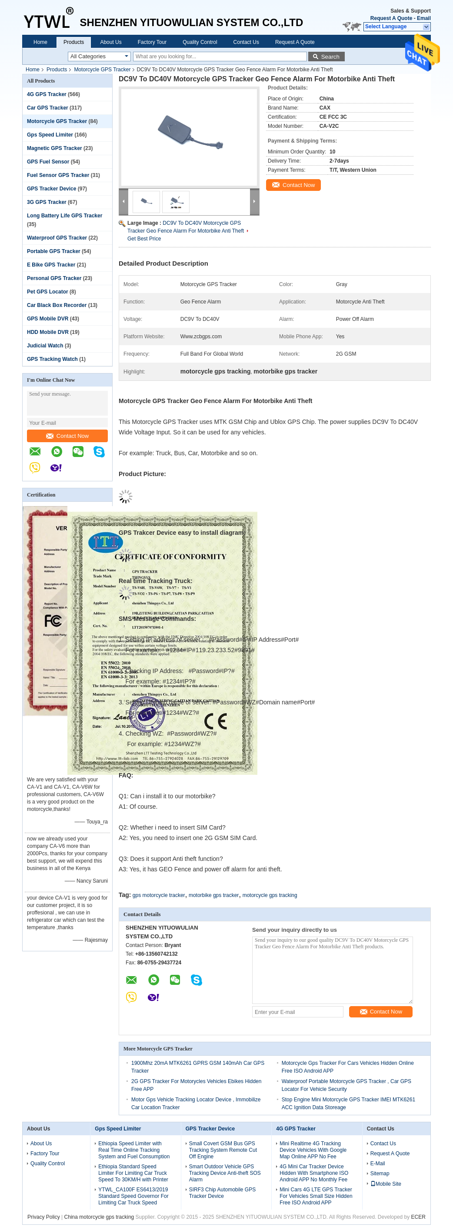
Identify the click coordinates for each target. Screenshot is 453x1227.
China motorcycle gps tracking (99, 1217)
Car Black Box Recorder (57, 305)
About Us (110, 42)
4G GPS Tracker (47, 94)
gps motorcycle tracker (159, 895)
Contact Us (246, 42)
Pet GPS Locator (47, 292)
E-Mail (377, 1163)
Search (330, 56)
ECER (418, 1217)
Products (73, 42)
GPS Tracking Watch (52, 359)
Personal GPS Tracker (54, 278)
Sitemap (380, 1173)
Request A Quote (391, 18)
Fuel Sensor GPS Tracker (58, 175)
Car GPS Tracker (47, 108)
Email (424, 18)
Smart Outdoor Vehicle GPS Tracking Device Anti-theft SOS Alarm (225, 1173)
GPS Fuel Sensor (48, 162)
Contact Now (67, 436)
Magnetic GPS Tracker (54, 148)
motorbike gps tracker (214, 895)
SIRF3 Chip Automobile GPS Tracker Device (222, 1193)
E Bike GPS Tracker (51, 265)
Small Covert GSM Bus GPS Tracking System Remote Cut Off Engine (223, 1150)
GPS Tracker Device (51, 189)
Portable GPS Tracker (53, 251)
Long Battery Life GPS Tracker (64, 216)
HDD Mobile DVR (48, 332)
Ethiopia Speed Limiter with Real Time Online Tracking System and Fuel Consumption (134, 1150)
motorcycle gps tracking (270, 895)
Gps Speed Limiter (50, 135)
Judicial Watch (45, 346)
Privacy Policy (43, 1217)
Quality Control (200, 42)
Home (40, 42)
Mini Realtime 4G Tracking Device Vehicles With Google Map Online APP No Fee (313, 1150)
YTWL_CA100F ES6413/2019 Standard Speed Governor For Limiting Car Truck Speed (133, 1196)
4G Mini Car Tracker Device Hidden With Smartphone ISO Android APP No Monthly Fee (314, 1173)
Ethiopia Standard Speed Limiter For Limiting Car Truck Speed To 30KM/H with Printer (133, 1173)
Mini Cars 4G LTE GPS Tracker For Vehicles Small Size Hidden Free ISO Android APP (316, 1196)
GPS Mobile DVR (47, 319)
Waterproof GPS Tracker (57, 238)
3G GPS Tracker (47, 202)
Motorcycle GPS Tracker (102, 70)
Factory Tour (152, 42)
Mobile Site (385, 1184)
